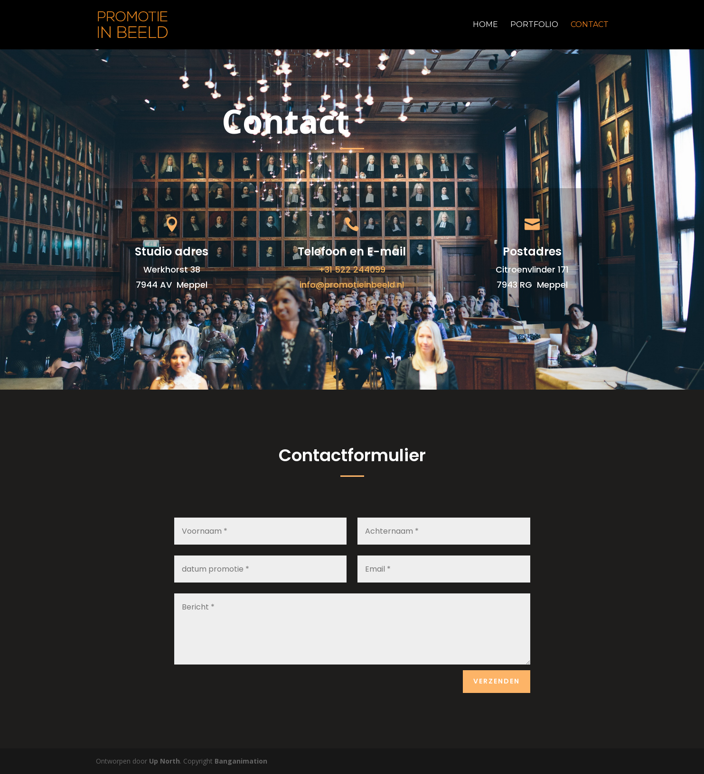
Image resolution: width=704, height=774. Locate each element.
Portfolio (534, 25)
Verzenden (496, 681)
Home (485, 25)
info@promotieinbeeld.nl (352, 285)
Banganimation (241, 760)
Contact (590, 25)
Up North (164, 760)
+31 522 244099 (352, 269)
